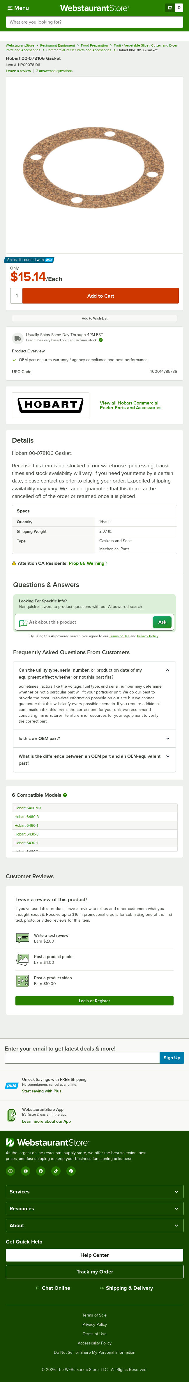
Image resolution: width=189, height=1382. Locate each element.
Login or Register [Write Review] (94, 1000)
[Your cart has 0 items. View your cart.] (174, 7)
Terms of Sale (94, 1315)
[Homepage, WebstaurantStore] (94, 8)
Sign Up (172, 1057)
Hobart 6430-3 (26, 834)
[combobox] (94, 22)
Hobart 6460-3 (27, 817)
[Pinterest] (71, 1171)
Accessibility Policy (95, 1343)
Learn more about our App (46, 1121)
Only (14, 268)
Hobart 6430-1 (26, 843)
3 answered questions (54, 71)
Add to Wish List (94, 318)
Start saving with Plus (41, 1091)
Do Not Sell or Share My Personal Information (94, 1353)
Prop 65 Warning (86, 563)
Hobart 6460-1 (26, 826)
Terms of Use (119, 636)
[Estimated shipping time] (101, 340)
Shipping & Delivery (126, 1288)
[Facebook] (40, 1171)
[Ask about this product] (94, 622)
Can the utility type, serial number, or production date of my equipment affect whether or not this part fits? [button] (80, 674)
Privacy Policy (147, 636)
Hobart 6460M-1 (28, 808)
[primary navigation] (18, 7)
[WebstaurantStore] (78, 1142)
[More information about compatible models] (65, 795)
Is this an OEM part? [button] (39, 738)
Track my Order (95, 1272)
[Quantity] (16, 296)
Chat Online (53, 1288)
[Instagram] (10, 1171)
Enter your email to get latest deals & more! (60, 1048)
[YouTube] (25, 1171)
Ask (162, 622)
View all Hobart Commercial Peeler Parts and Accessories (131, 405)
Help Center (94, 1255)
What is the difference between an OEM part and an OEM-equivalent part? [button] (89, 760)
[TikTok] (56, 1171)
